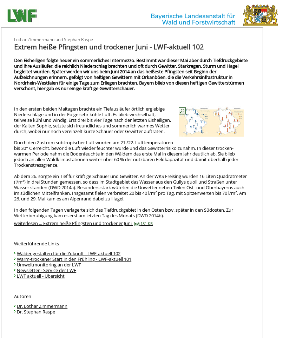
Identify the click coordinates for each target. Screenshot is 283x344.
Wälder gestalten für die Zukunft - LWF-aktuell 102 (68, 253)
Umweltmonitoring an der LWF (49, 265)
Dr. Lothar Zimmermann (42, 306)
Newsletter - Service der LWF (46, 270)
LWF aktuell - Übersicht (41, 276)
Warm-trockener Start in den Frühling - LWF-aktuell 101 (74, 259)
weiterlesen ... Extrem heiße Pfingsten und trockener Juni (83, 223)
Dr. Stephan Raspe (36, 312)
